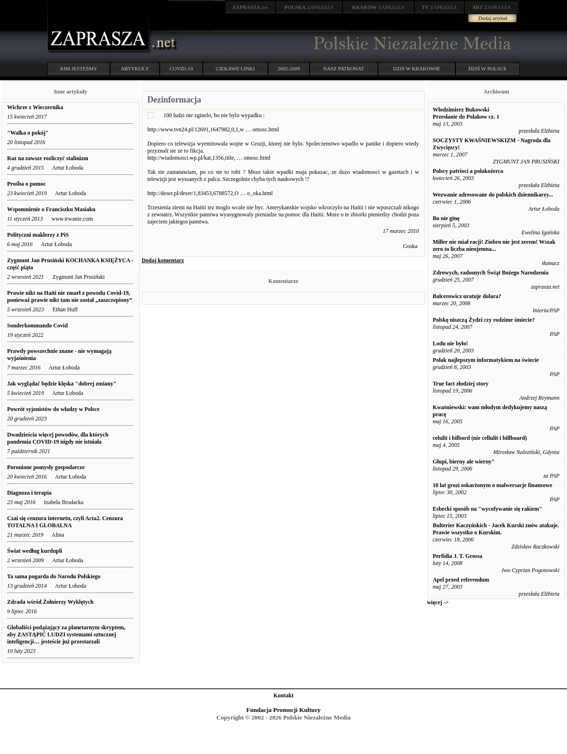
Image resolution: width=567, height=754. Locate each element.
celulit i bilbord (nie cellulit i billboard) (480, 438)
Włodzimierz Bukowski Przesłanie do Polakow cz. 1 (466, 113)
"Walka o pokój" (28, 132)
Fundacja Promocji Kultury (283, 709)
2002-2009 (288, 68)
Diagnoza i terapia (29, 492)
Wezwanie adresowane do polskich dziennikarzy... (493, 194)
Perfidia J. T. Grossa (457, 556)
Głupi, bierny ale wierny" (464, 461)
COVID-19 (181, 68)
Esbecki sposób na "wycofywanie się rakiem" (487, 509)
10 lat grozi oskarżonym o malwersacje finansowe (492, 485)
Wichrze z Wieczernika (36, 107)
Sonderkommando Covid (37, 325)
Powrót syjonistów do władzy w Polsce (53, 409)
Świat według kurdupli (34, 551)
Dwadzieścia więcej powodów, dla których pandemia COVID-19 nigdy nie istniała (57, 438)
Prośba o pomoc (26, 183)
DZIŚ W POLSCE (487, 68)
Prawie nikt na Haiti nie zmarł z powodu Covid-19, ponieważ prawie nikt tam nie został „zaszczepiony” (69, 296)
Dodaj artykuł (493, 18)
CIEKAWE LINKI (235, 68)
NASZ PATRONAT (343, 68)
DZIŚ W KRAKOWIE (416, 68)
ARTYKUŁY (135, 68)
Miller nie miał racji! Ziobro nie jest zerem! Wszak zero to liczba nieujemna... (494, 245)
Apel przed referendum (461, 579)
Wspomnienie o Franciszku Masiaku (51, 209)
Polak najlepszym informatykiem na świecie (486, 360)
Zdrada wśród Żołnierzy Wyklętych (50, 602)
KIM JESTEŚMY (78, 68)
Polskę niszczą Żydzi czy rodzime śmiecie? (484, 320)
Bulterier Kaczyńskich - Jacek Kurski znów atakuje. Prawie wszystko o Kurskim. (496, 529)
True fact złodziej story (461, 383)
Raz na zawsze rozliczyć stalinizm (47, 158)
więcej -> (438, 602)
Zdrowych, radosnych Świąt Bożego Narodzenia (491, 272)
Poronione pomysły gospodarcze (46, 467)
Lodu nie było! (450, 343)
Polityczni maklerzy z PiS (38, 234)
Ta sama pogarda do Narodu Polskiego (54, 576)
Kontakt (284, 695)
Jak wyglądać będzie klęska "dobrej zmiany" (61, 383)
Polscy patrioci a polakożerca (468, 171)
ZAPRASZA (309, 7)
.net (250, 7)
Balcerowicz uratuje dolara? (467, 296)
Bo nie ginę (446, 218)
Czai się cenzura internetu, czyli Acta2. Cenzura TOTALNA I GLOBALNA (65, 522)
